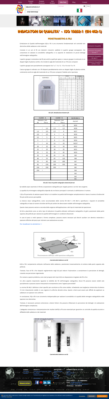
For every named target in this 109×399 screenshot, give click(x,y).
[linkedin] (45, 382)
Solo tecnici (91, 396)
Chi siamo (26, 371)
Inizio (20, 2)
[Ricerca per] (72, 6)
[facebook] (37, 382)
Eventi (56, 375)
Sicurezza (36, 373)
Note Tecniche (58, 371)
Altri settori (37, 378)
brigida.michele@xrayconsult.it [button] (79, 384)
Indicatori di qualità (94, 46)
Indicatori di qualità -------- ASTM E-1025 (95, 63)
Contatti (84, 2)
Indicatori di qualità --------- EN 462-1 (95, 51)
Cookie (68, 371)
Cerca (88, 6)
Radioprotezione (38, 375)
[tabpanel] (50, 57)
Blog (73, 2)
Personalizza (82, 396)
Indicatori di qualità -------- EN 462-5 (95, 57)
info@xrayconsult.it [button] (76, 382)
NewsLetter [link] (25, 383)
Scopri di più (9, 396)
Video (55, 373)
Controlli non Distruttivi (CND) (42, 371)
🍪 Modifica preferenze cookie (59, 382)
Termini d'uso (70, 373)
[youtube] (41, 382)
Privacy (68, 374)
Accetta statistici (102, 396)
